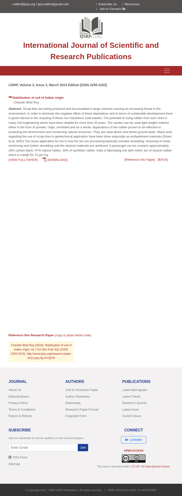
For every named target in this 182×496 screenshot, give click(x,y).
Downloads (73, 403)
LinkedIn (133, 440)
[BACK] (163, 159)
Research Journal (134, 403)
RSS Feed (18, 457)
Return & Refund (20, 416)
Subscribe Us (106, 4)
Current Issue (131, 416)
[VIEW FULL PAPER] (23, 160)
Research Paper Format (81, 409)
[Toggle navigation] (166, 70)
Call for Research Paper (81, 390)
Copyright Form (76, 416)
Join (83, 447)
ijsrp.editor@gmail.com (53, 4)
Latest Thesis (131, 396)
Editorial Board (19, 396)
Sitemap (14, 464)
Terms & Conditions (22, 409)
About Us (15, 390)
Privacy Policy (18, 403)
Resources (131, 4)
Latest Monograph (134, 390)
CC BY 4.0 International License (151, 466)
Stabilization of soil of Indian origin (38, 97)
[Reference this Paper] (139, 159)
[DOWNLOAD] (57, 160)
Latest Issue (130, 409)
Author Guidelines (77, 396)
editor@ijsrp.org (24, 4)
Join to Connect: (112, 9)
